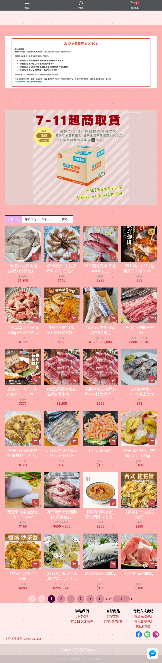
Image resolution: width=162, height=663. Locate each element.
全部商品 (113, 611)
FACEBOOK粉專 (82, 621)
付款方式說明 (143, 611)
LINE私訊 (82, 616)
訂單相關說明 (113, 621)
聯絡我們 (82, 611)
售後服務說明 (143, 621)
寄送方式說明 (143, 616)
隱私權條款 (143, 626)
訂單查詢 (113, 616)
